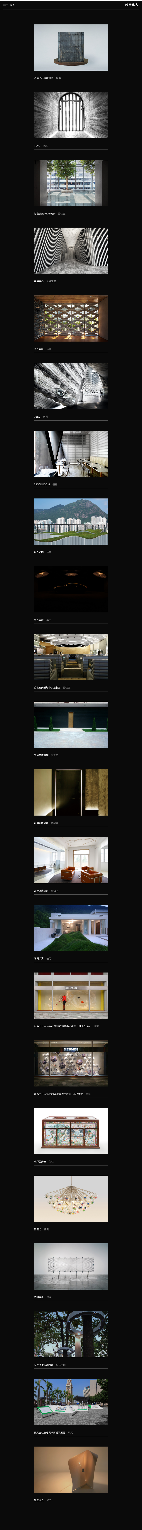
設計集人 (131, 4)
